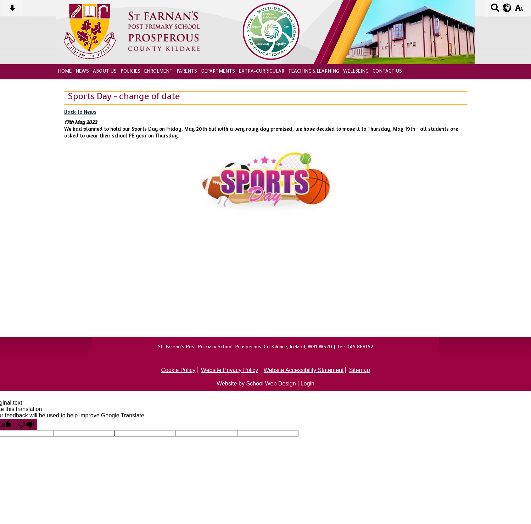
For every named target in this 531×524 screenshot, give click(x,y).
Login (307, 384)
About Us (105, 71)
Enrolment (158, 71)
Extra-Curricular (261, 71)
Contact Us (387, 71)
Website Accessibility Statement (304, 370)
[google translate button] (507, 8)
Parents (187, 71)
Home (65, 71)
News (82, 71)
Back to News (80, 111)
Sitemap (359, 370)
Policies (130, 71)
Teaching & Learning (313, 71)
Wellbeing (356, 71)
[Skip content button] (12, 10)
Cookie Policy (178, 370)
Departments (218, 71)
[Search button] (495, 10)
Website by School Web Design (256, 384)
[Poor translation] (26, 424)
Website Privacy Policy (229, 370)
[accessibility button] (519, 10)
